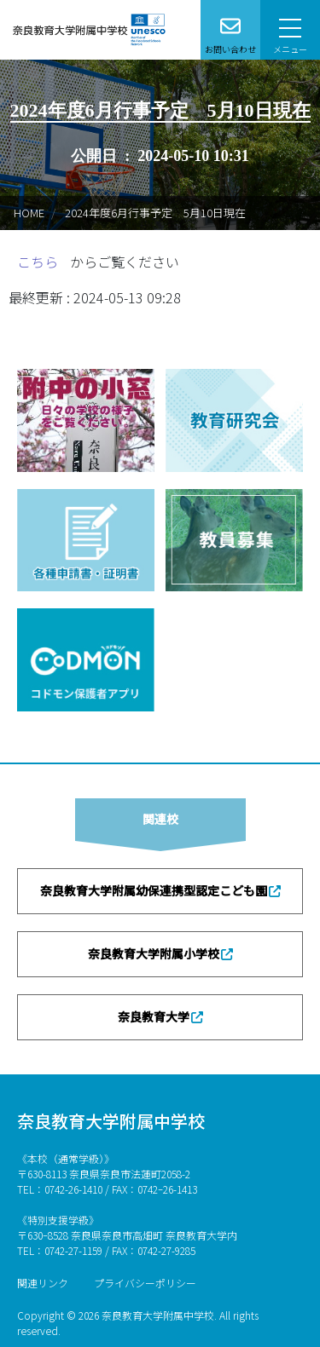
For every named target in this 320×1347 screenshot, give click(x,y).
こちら (39, 261)
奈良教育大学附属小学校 (153, 953)
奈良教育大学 (153, 1016)
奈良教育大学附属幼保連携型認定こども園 (153, 890)
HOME (29, 212)
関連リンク (42, 1282)
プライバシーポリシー (145, 1282)
